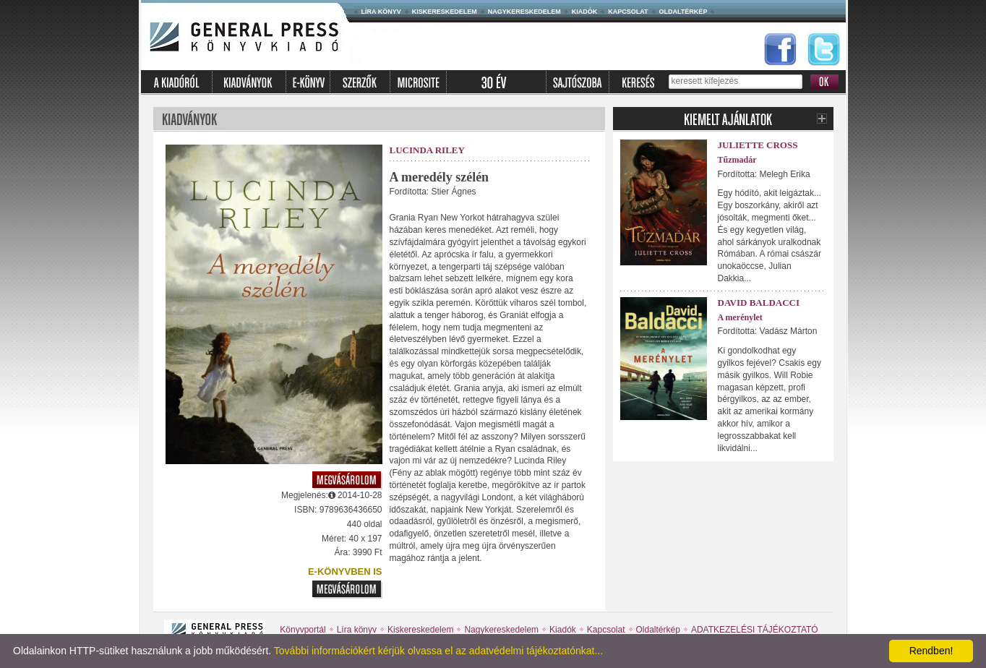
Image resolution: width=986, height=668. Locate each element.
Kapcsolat (628, 11)
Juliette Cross (758, 145)
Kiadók (585, 11)
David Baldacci (759, 302)
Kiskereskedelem (444, 11)
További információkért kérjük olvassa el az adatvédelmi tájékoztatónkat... (438, 650)
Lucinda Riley (427, 150)
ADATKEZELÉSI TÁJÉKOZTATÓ (754, 630)
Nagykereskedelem (524, 11)
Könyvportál (302, 630)
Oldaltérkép (683, 11)
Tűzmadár (737, 160)
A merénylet (740, 317)
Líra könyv (381, 11)
